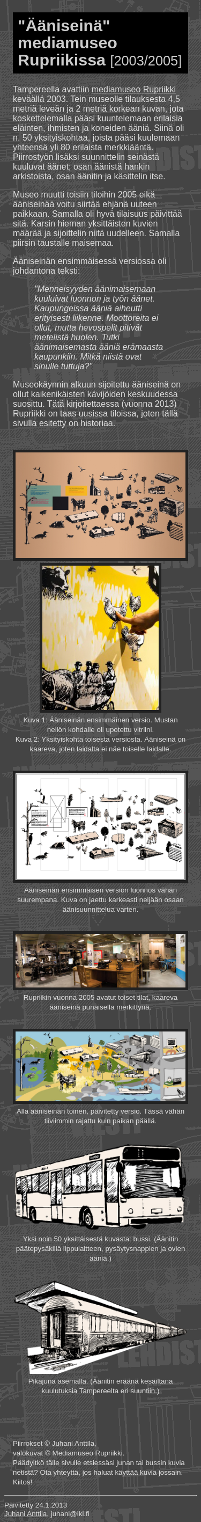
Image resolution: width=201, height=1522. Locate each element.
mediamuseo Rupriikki (134, 89)
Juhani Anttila (25, 1514)
